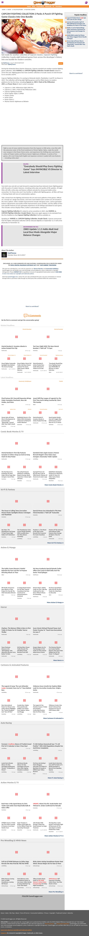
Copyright (52, 913)
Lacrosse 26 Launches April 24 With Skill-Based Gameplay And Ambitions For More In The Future (76, 23)
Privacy (46, 913)
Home (3, 9)
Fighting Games (12, 64)
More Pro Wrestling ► (56, 892)
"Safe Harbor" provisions (48, 265)
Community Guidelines (52, 268)
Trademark (59, 913)
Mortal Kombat (27, 329)
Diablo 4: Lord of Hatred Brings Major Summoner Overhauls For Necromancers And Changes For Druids (76, 30)
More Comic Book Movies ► (54, 485)
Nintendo (48, 6)
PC (53, 6)
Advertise (70, 913)
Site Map (12, 913)
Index (6, 913)
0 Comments (32, 315)
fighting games (30, 9)
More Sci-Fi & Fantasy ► (55, 543)
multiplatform (18, 9)
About (17, 913)
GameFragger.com (13, 277)
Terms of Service (38, 268)
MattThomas (6, 63)
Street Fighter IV (12, 355)
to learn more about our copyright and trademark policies (32, 273)
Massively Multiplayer (25, 381)
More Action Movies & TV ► (54, 836)
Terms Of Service (24, 913)
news (9, 9)
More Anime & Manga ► (55, 602)
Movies (29, 409)
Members (58, 6)
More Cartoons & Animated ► (53, 718)
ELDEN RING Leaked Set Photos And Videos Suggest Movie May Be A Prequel (77, 36)
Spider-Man (13, 409)
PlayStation (40, 6)
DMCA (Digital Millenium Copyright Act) (23, 265)
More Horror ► (58, 660)
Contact (64, 913)
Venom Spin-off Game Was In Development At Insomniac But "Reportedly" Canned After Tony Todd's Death (76, 43)
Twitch (61, 381)
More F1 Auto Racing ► (56, 778)
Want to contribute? (32, 305)
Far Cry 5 (61, 409)
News (29, 6)
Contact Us (4, 933)
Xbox (33, 6)
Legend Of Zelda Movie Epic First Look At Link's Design (76, 18)
